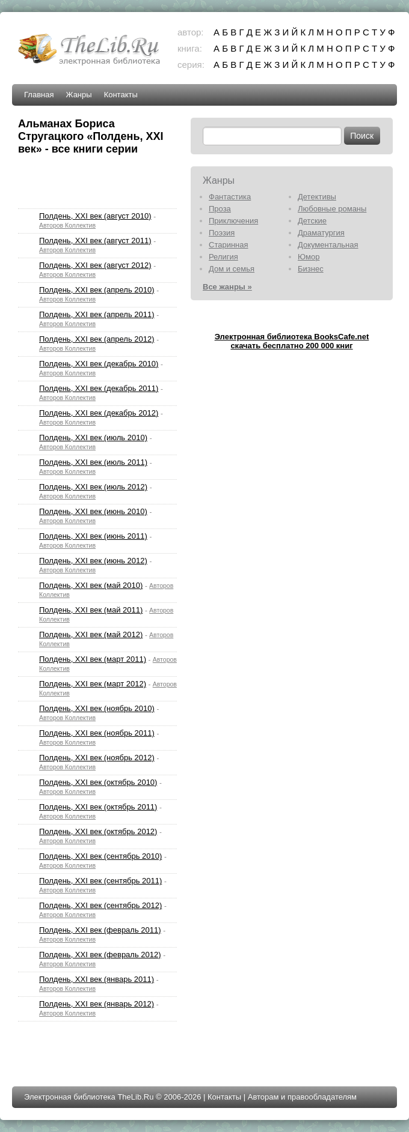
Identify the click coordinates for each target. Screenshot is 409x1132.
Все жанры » (227, 286)
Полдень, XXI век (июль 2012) (93, 486)
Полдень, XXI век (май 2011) (91, 609)
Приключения (233, 220)
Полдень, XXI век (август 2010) (95, 215)
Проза (220, 208)
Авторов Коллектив (67, 225)
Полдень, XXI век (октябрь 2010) (98, 782)
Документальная (328, 244)
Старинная (228, 244)
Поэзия (222, 232)
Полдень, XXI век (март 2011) (92, 659)
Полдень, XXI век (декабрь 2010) (98, 363)
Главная (39, 94)
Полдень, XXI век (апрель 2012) (97, 339)
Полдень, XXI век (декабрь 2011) (98, 388)
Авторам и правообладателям (302, 1096)
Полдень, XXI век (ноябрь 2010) (97, 708)
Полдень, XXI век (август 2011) (95, 240)
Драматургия (321, 232)
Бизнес (311, 268)
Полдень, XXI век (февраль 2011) (100, 929)
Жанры (78, 94)
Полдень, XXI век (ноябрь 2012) (97, 757)
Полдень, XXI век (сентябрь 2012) (100, 905)
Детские (312, 220)
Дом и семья (231, 268)
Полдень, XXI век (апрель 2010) (97, 289)
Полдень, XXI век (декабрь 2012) (98, 412)
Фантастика (230, 196)
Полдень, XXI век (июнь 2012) (93, 560)
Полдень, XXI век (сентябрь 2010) (100, 856)
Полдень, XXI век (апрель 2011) (97, 314)
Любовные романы (332, 208)
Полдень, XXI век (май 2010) (91, 585)
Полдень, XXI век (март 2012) (92, 683)
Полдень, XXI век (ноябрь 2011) (97, 732)
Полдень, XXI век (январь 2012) (96, 1003)
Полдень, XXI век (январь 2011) (96, 979)
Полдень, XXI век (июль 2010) (93, 437)
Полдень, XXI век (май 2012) (91, 634)
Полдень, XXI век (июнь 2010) (93, 511)
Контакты (121, 94)
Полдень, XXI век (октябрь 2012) (98, 831)
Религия (223, 256)
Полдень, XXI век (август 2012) (95, 265)
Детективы (317, 196)
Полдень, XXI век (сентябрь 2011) (100, 880)
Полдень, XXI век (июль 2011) (93, 462)
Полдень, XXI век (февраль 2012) (100, 954)
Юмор (308, 256)
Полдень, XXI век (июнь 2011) (93, 535)
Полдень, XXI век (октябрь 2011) (98, 806)
